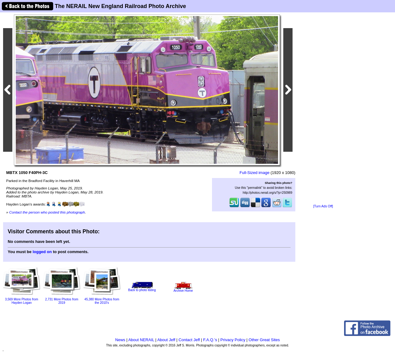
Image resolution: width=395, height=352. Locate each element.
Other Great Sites (264, 339)
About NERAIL (141, 339)
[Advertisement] (323, 108)
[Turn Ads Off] (323, 206)
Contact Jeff (189, 339)
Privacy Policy (232, 339)
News (120, 339)
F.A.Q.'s (210, 339)
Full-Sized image (254, 172)
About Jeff (166, 339)
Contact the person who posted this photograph (47, 212)
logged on (42, 251)
